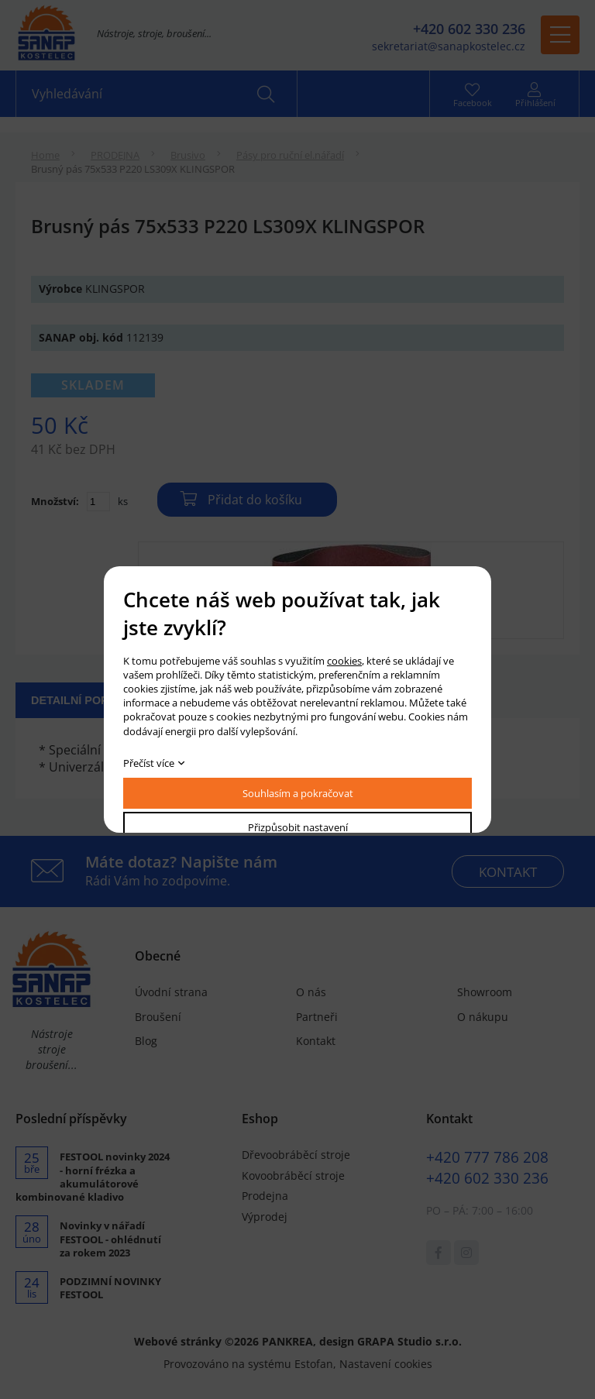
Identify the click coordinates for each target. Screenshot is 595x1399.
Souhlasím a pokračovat (297, 793)
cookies (344, 661)
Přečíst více (148, 763)
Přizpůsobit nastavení (298, 827)
